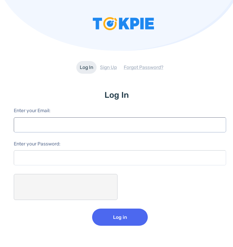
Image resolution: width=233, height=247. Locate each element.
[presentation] (66, 187)
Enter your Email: (32, 111)
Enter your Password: (37, 144)
